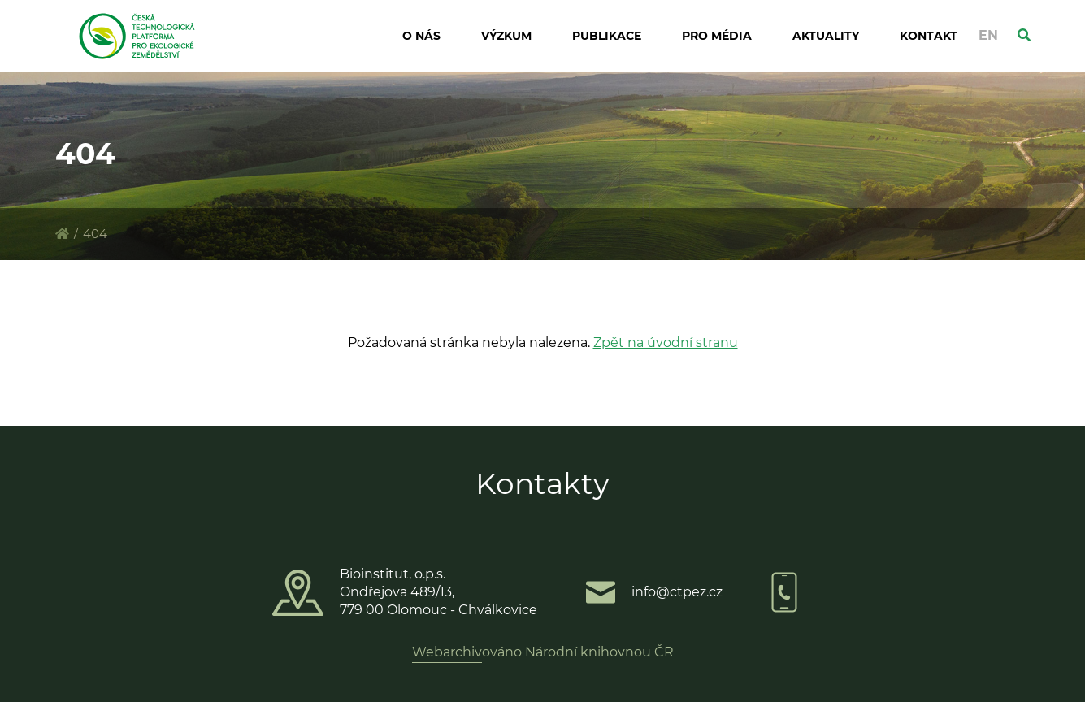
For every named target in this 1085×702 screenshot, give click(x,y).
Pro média (717, 35)
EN (988, 35)
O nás (421, 35)
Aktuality (825, 35)
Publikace (606, 35)
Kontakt (928, 35)
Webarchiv (447, 652)
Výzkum (506, 35)
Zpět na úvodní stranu (665, 342)
